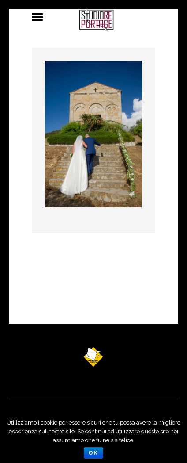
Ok (93, 453)
